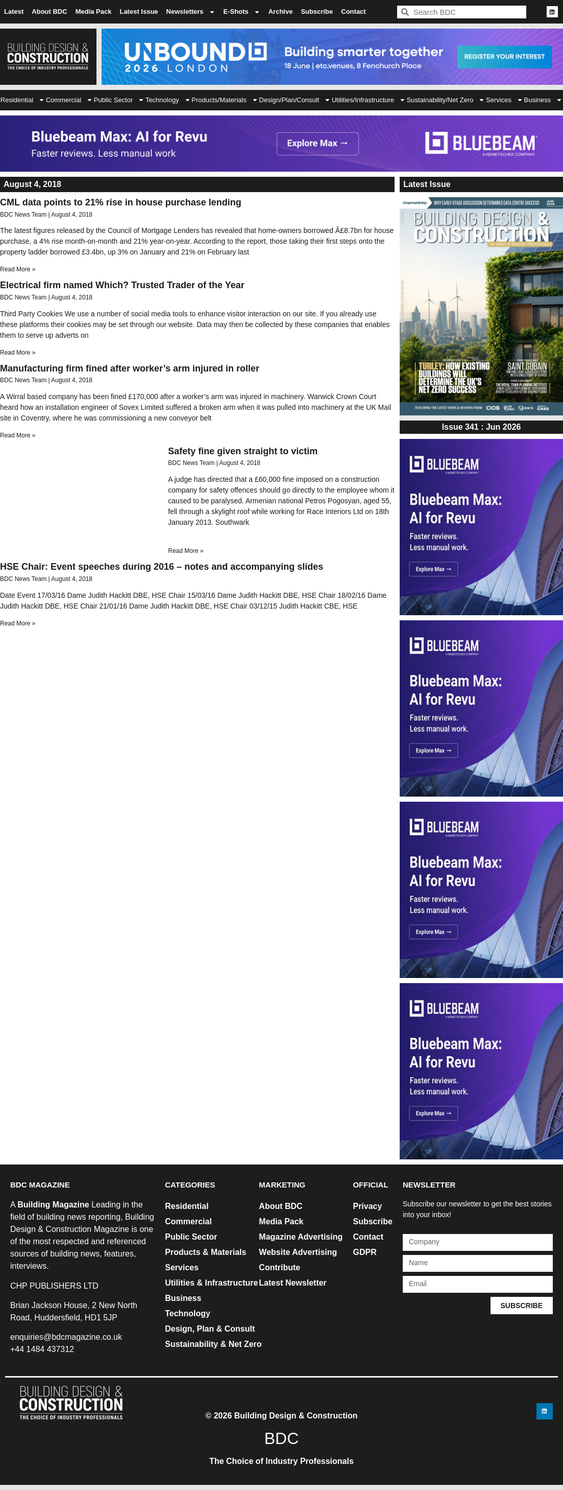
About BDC (49, 11)
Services (504, 99)
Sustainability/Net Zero (446, 99)
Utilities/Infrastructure (369, 99)
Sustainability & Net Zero (213, 1344)
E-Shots (242, 12)
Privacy (367, 1206)
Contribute (279, 1267)
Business (183, 1298)
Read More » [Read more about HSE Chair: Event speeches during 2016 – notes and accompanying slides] (17, 623)
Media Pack (94, 11)
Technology (168, 99)
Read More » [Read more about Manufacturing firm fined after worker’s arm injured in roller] (17, 435)
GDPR (364, 1252)
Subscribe (317, 11)
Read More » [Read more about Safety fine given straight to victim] (185, 550)
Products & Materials (205, 1252)
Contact (353, 11)
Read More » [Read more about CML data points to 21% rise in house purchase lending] (17, 269)
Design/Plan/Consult (295, 99)
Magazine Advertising (300, 1236)
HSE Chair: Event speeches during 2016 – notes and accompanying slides (161, 567)
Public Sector (119, 99)
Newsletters (190, 12)
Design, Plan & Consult (210, 1328)
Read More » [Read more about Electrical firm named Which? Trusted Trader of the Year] (17, 352)
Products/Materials (224, 99)
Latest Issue (138, 11)
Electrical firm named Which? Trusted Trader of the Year (122, 285)
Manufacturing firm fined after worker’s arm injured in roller (129, 368)
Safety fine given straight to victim (242, 451)
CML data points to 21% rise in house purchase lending (120, 202)
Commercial (69, 99)
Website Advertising (298, 1252)
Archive (280, 11)
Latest (13, 11)
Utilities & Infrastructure (211, 1282)
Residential (23, 99)
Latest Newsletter (293, 1282)
